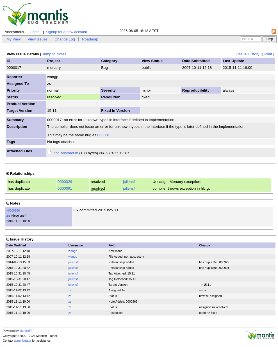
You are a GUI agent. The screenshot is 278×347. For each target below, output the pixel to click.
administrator (22, 340)
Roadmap (90, 39)
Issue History (248, 54)
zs (8, 215)
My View (13, 39)
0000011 (104, 135)
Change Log (64, 39)
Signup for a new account (66, 32)
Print (268, 54)
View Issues (37, 39)
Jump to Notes (54, 54)
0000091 (65, 188)
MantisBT (25, 330)
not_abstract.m (65, 153)
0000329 (65, 182)
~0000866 (13, 210)
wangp (72, 251)
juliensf (129, 182)
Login (34, 32)
